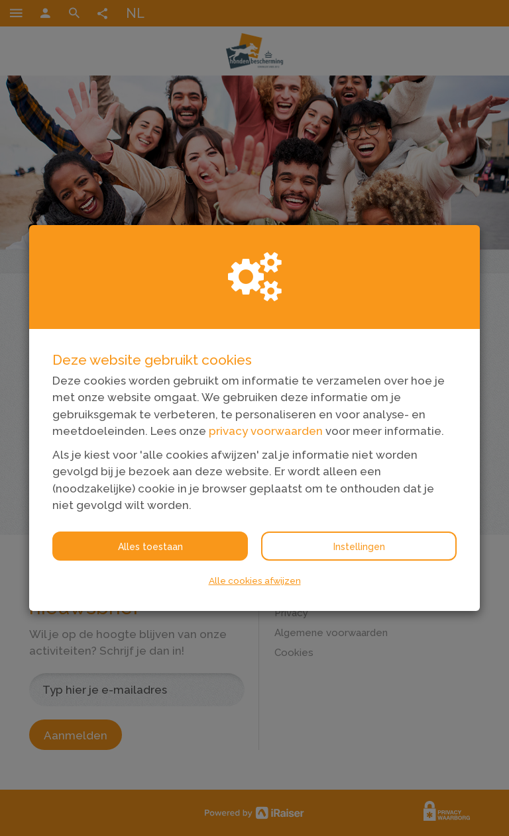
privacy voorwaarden (266, 431)
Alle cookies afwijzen (255, 580)
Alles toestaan (150, 546)
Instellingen (359, 546)
